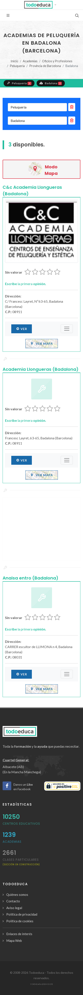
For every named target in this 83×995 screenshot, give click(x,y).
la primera (25, 284)
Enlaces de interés (19, 934)
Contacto (13, 901)
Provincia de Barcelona (45, 66)
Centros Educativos (21, 823)
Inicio (14, 61)
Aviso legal (14, 908)
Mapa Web (14, 940)
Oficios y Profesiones (57, 61)
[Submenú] (67, 328)
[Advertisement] (41, 529)
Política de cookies (19, 921)
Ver (21, 328)
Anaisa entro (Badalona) (30, 578)
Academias (30, 61)
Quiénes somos (17, 894)
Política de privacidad (21, 914)
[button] (41, 5)
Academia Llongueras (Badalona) (40, 369)
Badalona (51, 83)
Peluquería (17, 66)
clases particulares (21, 861)
